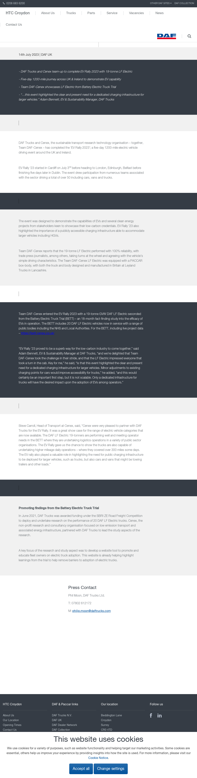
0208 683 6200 (14, 3)
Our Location (11, 720)
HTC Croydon (18, 13)
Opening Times (12, 725)
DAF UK (57, 720)
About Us (48, 13)
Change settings (110, 769)
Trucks (71, 13)
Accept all (81, 769)
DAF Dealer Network (64, 725)
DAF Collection (184, 3)
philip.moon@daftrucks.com (91, 611)
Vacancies (136, 13)
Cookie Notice (98, 758)
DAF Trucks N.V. (62, 715)
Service (112, 13)
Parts (91, 13)
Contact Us (14, 24)
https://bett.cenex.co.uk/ (37, 333)
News (159, 13)
